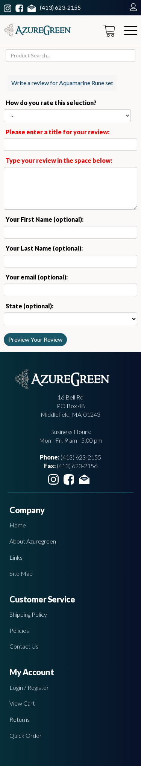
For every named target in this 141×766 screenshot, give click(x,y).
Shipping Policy (28, 614)
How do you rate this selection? (52, 102)
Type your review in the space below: (59, 160)
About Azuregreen (32, 541)
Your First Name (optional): (44, 219)
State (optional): (29, 305)
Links (16, 557)
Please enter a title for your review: (57, 131)
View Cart (22, 703)
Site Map (21, 573)
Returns (19, 719)
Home (17, 525)
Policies (19, 630)
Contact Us (23, 646)
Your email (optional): (37, 277)
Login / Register (29, 687)
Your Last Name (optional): (44, 248)
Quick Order (25, 735)
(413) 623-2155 (60, 7)
